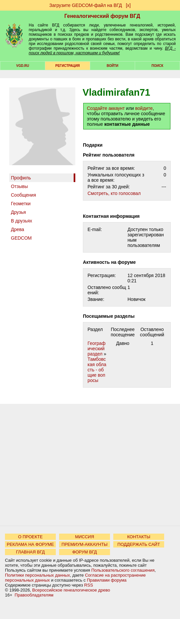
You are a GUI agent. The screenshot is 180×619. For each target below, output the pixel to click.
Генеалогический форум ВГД (102, 16)
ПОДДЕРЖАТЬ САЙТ (139, 544)
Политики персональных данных (37, 575)
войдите (144, 108)
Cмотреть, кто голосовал (114, 193)
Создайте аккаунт (106, 108)
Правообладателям (34, 595)
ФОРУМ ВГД (84, 551)
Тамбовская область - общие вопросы (97, 370)
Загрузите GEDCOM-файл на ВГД (85, 5)
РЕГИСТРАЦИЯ (67, 66)
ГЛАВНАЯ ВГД (30, 551)
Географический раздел (96, 349)
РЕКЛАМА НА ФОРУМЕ (30, 544)
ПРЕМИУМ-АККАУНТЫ (84, 544)
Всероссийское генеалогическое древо (71, 590)
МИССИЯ (84, 536)
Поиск (157, 66)
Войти (112, 66)
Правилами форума (106, 580)
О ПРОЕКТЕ (30, 536)
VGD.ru (22, 66)
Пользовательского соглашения (123, 570)
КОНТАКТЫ (138, 536)
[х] (128, 5)
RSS (88, 585)
